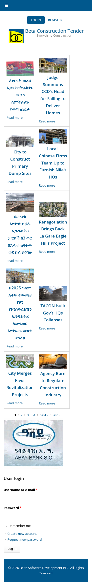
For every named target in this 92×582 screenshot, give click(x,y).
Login (36, 20)
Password (13, 508)
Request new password (24, 539)
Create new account (22, 533)
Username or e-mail (21, 490)
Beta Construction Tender (54, 31)
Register (55, 20)
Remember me (20, 525)
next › (44, 415)
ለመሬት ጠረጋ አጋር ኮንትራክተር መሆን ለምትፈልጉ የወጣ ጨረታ (20, 95)
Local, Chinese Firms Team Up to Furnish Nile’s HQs (53, 163)
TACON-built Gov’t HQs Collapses (52, 313)
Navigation (6, 5)
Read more (14, 117)
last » (56, 415)
